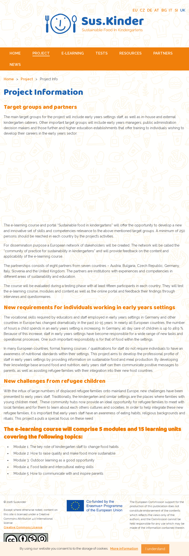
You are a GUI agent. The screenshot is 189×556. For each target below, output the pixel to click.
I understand (155, 549)
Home (9, 79)
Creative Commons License (23, 527)
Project (27, 79)
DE (149, 10)
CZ (142, 10)
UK (182, 10)
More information (124, 548)
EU (135, 10)
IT (171, 10)
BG (164, 10)
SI (176, 10)
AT (156, 10)
